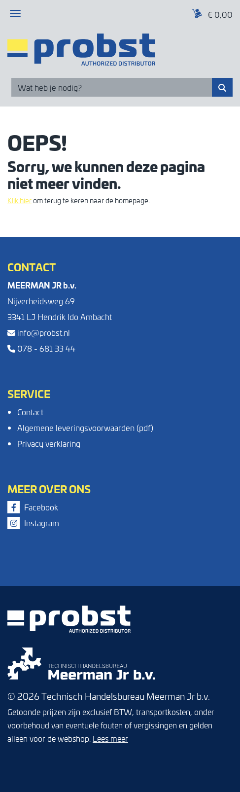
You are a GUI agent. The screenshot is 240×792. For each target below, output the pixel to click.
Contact (30, 411)
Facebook (32, 507)
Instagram (33, 522)
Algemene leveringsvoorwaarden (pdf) (85, 427)
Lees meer (110, 738)
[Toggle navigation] (15, 13)
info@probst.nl (38, 332)
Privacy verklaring (48, 443)
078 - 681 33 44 (41, 348)
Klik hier (19, 200)
